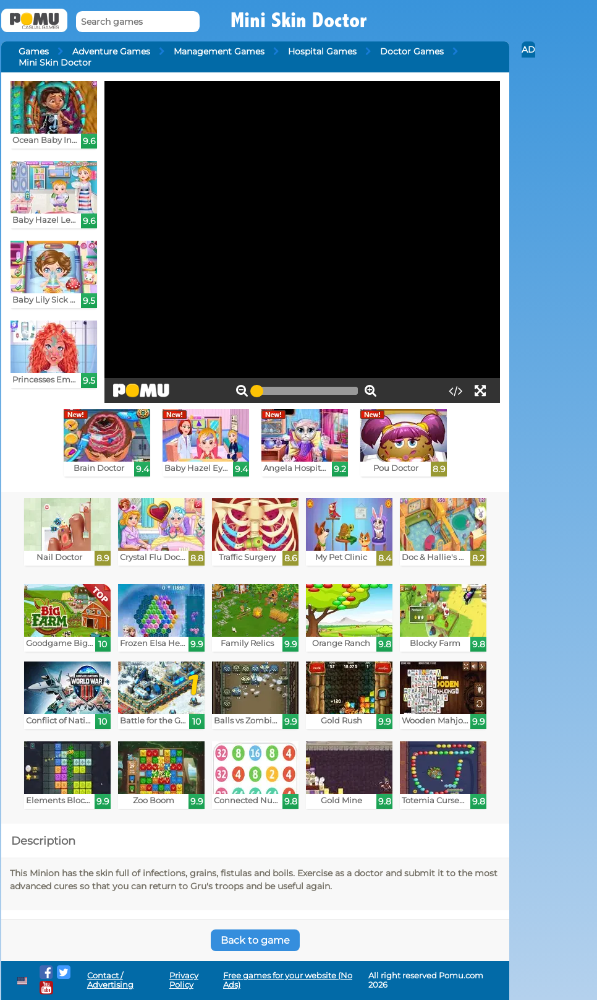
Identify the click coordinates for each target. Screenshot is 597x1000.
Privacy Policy (183, 980)
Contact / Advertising (110, 980)
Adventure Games (111, 51)
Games (34, 51)
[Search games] (138, 22)
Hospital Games (322, 51)
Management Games (219, 51)
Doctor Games (412, 51)
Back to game (255, 940)
